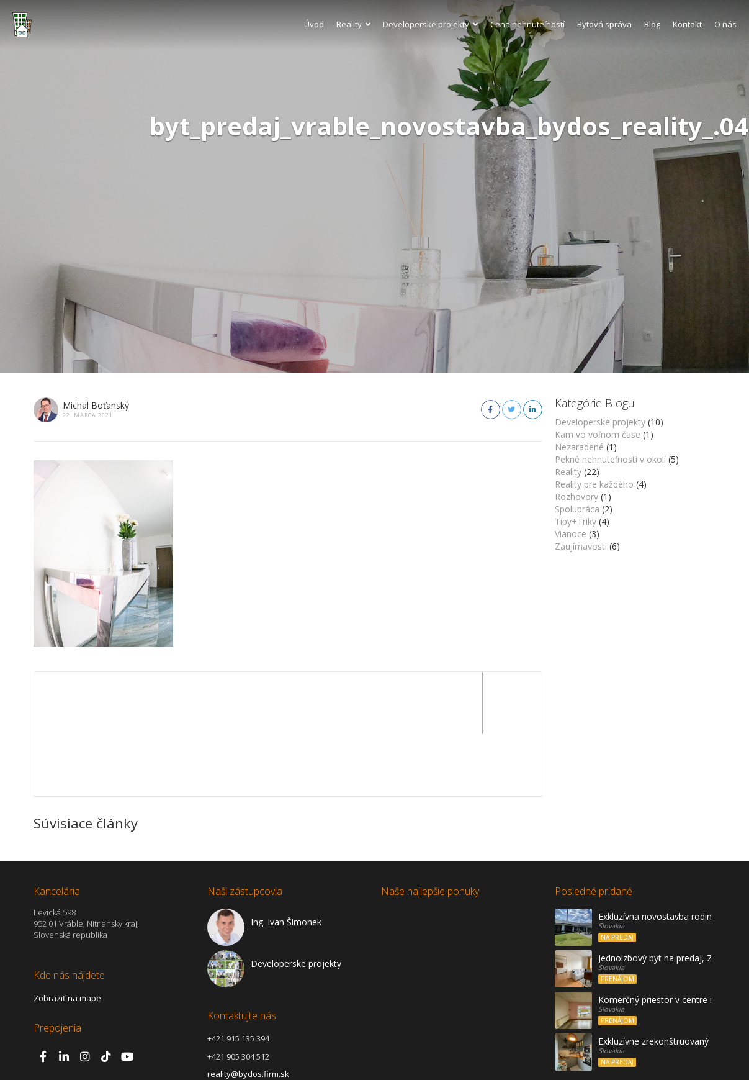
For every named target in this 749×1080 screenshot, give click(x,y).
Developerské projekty (600, 422)
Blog (652, 24)
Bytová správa (604, 24)
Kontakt (687, 24)
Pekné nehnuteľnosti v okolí (610, 459)
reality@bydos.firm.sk (248, 1011)
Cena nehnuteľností (527, 24)
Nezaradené (579, 447)
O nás (725, 24)
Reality (353, 24)
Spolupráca (577, 509)
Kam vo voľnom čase (597, 434)
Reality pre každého (594, 484)
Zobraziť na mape (67, 936)
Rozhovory (576, 496)
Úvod (314, 24)
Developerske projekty (430, 24)
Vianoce (570, 534)
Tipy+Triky (575, 521)
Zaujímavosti (581, 546)
